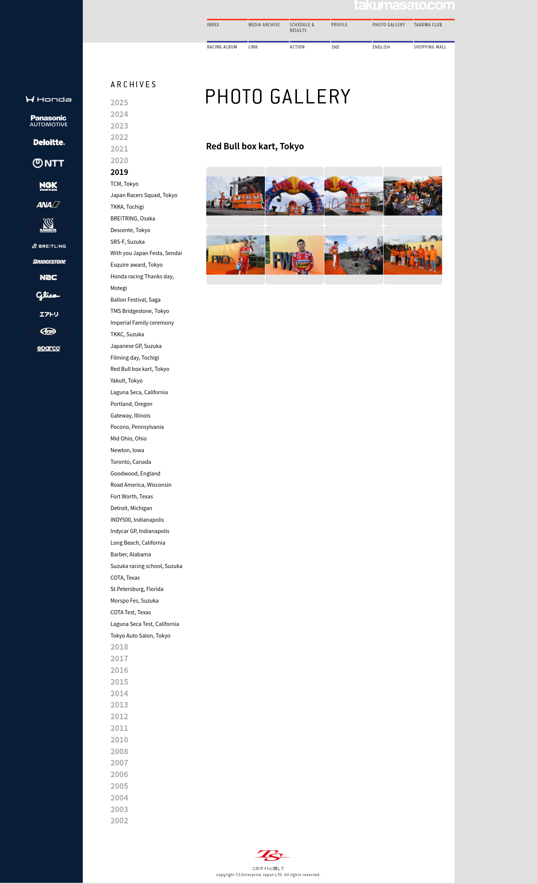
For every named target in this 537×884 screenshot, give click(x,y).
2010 (119, 739)
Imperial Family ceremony (142, 322)
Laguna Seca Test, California (145, 623)
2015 (119, 681)
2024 (119, 113)
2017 (119, 658)
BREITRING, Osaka (133, 218)
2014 (119, 693)
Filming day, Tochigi (135, 357)
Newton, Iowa (128, 450)
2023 (119, 125)
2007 (119, 762)
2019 (119, 171)
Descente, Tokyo (131, 230)
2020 (119, 160)
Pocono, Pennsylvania (137, 426)
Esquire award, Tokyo (137, 264)
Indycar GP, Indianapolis (140, 531)
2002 (119, 820)
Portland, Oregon (132, 403)
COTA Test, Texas (131, 612)
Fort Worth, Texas (132, 496)
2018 (119, 646)
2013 (119, 704)
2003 (119, 808)
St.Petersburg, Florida (137, 588)
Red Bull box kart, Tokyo (140, 368)
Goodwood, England (136, 473)
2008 (119, 751)
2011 (119, 727)
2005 (119, 785)
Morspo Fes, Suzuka (135, 600)
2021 (119, 148)
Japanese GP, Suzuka (136, 345)
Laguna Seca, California (139, 392)
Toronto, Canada (131, 461)
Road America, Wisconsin (141, 484)
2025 (119, 102)
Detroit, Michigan (131, 508)
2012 (119, 716)
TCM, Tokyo (125, 183)
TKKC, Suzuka (127, 334)
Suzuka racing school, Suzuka (147, 566)
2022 (119, 136)
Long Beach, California (138, 542)
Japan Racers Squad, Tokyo (144, 195)
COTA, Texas (125, 577)
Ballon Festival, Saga (136, 299)
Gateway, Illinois (131, 415)
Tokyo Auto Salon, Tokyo (140, 635)
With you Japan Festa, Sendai (146, 253)
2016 (119, 669)
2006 (119, 774)
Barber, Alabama (131, 554)
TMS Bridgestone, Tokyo (140, 310)
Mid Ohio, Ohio (129, 438)
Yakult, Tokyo (127, 380)
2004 (119, 797)
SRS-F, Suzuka (128, 241)
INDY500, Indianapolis (137, 519)
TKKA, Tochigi (127, 206)
